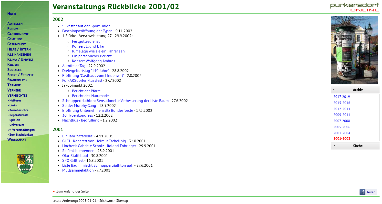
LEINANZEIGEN (19, 54)
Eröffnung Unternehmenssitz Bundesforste (97, 110)
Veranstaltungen (21, 129)
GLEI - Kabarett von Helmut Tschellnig (94, 140)
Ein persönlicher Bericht (92, 55)
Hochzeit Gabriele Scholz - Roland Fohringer (99, 145)
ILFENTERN (19, 49)
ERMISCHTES (17, 95)
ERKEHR (14, 90)
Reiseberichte (18, 110)
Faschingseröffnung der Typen (87, 30)
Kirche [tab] (347, 145)
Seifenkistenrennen (78, 150)
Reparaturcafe (18, 115)
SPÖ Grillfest (72, 160)
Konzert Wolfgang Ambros (93, 60)
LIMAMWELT (20, 59)
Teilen (371, 192)
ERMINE (14, 85)
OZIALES (14, 69)
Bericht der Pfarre (86, 90)
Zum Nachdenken (20, 134)
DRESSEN (15, 23)
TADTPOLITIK (17, 79)
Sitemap (122, 200)
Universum (15, 124)
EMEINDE (14, 38)
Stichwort (106, 200)
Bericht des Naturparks (91, 95)
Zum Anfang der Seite (70, 191)
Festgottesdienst (86, 41)
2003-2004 (341, 133)
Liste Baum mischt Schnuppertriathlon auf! (98, 165)
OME (11, 13)
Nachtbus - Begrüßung (81, 120)
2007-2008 (341, 121)
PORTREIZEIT (20, 74)
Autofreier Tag (73, 65)
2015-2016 (341, 103)
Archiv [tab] (347, 89)
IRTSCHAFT (16, 139)
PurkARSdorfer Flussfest (82, 80)
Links (12, 105)
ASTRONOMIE (18, 33)
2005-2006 (341, 127)
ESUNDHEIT (16, 44)
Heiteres (14, 100)
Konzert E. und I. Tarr (89, 46)
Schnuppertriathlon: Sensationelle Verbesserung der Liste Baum (115, 100)
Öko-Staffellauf (75, 155)
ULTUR (13, 64)
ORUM (12, 28)
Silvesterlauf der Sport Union (86, 25)
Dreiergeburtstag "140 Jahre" (85, 70)
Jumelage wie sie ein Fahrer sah (98, 51)
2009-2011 (341, 114)
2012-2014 (341, 109)
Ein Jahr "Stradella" (77, 135)
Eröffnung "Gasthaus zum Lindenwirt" (93, 75)
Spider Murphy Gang (79, 105)
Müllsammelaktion (78, 170)
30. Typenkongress (77, 115)
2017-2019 (341, 96)
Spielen (13, 120)
